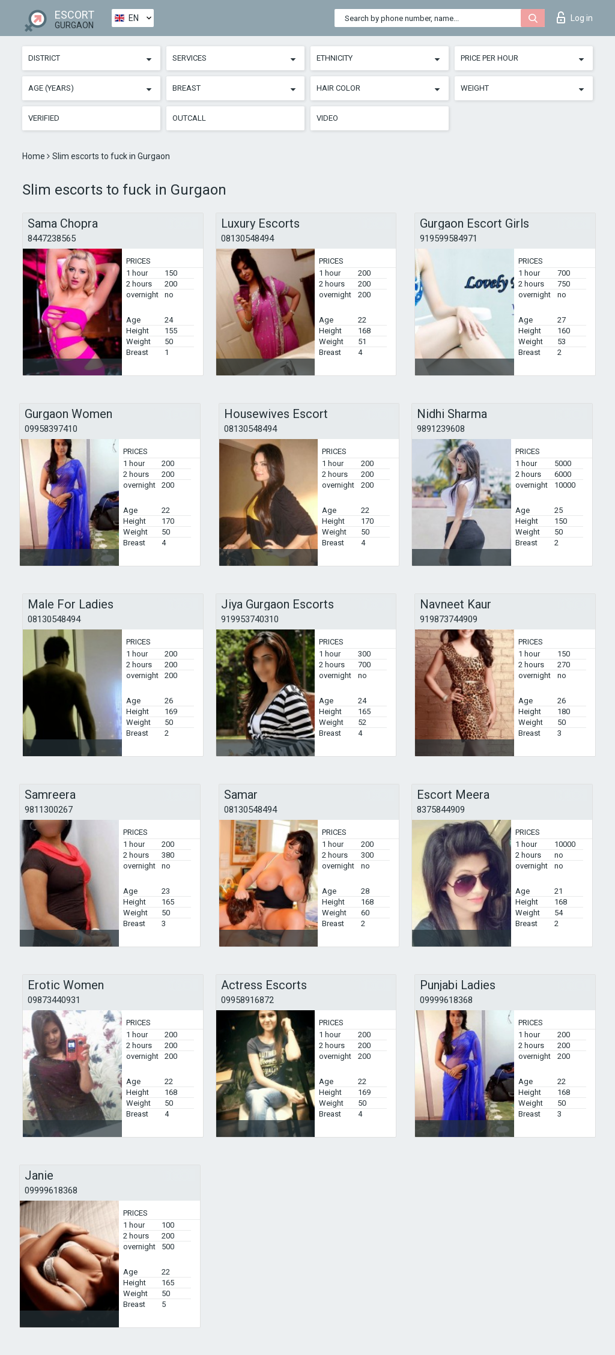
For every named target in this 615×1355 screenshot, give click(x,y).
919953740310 (250, 619)
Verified (43, 118)
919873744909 (448, 619)
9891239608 (441, 428)
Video (327, 118)
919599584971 (448, 238)
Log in (575, 17)
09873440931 (54, 1000)
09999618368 (446, 1000)
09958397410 (51, 428)
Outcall (189, 118)
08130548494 (247, 238)
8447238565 (52, 238)
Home (34, 156)
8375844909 (441, 809)
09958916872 (247, 1000)
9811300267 (49, 809)
